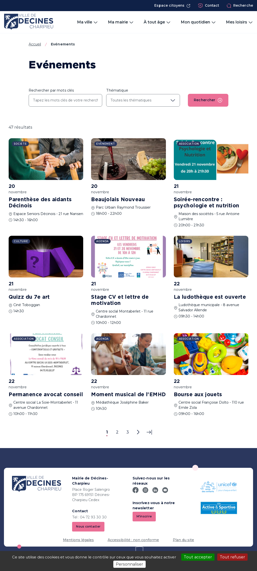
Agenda (102, 241)
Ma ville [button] (87, 22)
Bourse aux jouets (198, 395)
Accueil (35, 44)
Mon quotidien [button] (198, 22)
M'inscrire (144, 516)
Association (189, 143)
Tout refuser (232, 557)
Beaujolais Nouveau (118, 199)
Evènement (105, 143)
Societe (20, 143)
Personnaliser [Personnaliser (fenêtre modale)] (129, 564)
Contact (208, 5)
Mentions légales (78, 540)
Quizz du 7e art (29, 297)
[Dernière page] (149, 432)
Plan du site (183, 540)
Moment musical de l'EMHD (128, 395)
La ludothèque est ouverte (210, 297)
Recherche (240, 5)
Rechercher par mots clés (51, 90)
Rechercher (208, 100)
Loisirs (184, 241)
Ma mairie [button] (121, 22)
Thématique (117, 90)
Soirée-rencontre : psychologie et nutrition (206, 202)
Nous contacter (88, 526)
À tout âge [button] (157, 22)
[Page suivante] (138, 432)
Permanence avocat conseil (46, 395)
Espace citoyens (172, 5)
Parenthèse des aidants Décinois (40, 202)
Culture (21, 241)
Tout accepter (198, 557)
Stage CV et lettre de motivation (120, 300)
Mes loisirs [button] (239, 22)
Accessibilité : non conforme (133, 540)
